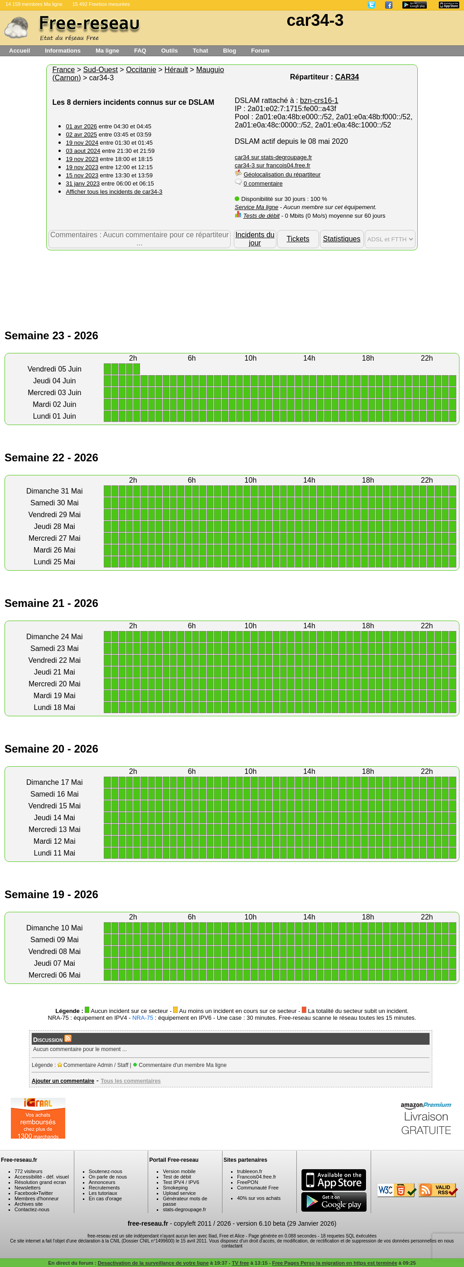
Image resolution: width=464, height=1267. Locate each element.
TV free (240, 1263)
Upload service (179, 1193)
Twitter (45, 1193)
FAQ (140, 50)
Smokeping (175, 1187)
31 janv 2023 (82, 183)
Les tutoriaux (103, 1193)
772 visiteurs (28, 1171)
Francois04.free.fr (256, 1176)
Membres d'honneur (36, 1198)
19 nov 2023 (82, 159)
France (63, 69)
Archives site (28, 1204)
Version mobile (179, 1171)
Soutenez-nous (105, 1171)
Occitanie (141, 69)
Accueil (19, 50)
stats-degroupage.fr (184, 1209)
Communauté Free (258, 1187)
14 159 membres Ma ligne (34, 4)
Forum (260, 50)
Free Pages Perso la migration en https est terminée (334, 1263)
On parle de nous (108, 1176)
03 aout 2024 (83, 150)
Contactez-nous (31, 1209)
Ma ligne (107, 50)
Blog (229, 50)
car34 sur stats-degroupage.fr (273, 157)
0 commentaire (263, 183)
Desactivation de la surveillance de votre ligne (153, 1263)
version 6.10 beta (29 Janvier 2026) (286, 1223)
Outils (169, 50)
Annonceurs (102, 1182)
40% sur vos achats (258, 1198)
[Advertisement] (232, 279)
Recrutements (104, 1187)
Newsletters (27, 1187)
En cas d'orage (105, 1198)
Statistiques (342, 239)
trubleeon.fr (249, 1171)
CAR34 (347, 77)
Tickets (298, 239)
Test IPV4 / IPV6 (181, 1182)
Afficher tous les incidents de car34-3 (114, 191)
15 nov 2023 (82, 175)
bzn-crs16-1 (319, 100)
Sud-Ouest (100, 69)
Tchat (200, 50)
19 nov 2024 (82, 142)
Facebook (25, 1193)
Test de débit (177, 1176)
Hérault (176, 69)
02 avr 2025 (81, 134)
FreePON (247, 1182)
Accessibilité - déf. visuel (41, 1176)
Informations (63, 50)
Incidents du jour (254, 239)
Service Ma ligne (256, 207)
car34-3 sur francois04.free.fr (272, 165)
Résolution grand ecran (40, 1182)
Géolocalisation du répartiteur (282, 174)
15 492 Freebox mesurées (101, 4)
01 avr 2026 (81, 126)
